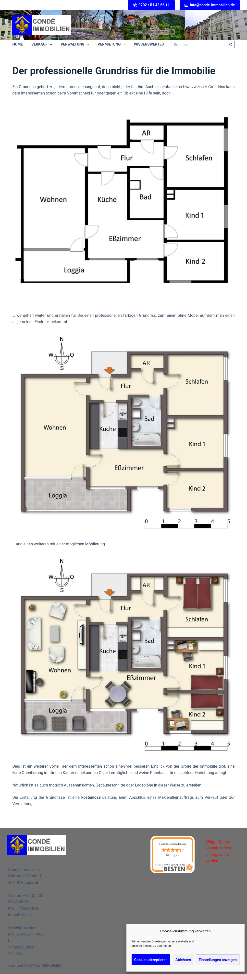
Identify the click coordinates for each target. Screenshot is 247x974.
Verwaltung (76, 44)
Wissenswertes (152, 44)
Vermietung (112, 44)
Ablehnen (183, 960)
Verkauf (42, 44)
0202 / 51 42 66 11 (151, 5)
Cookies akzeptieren (151, 960)
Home (17, 44)
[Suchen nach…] (198, 44)
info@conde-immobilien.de (210, 5)
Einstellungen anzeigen (218, 960)
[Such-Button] (231, 44)
